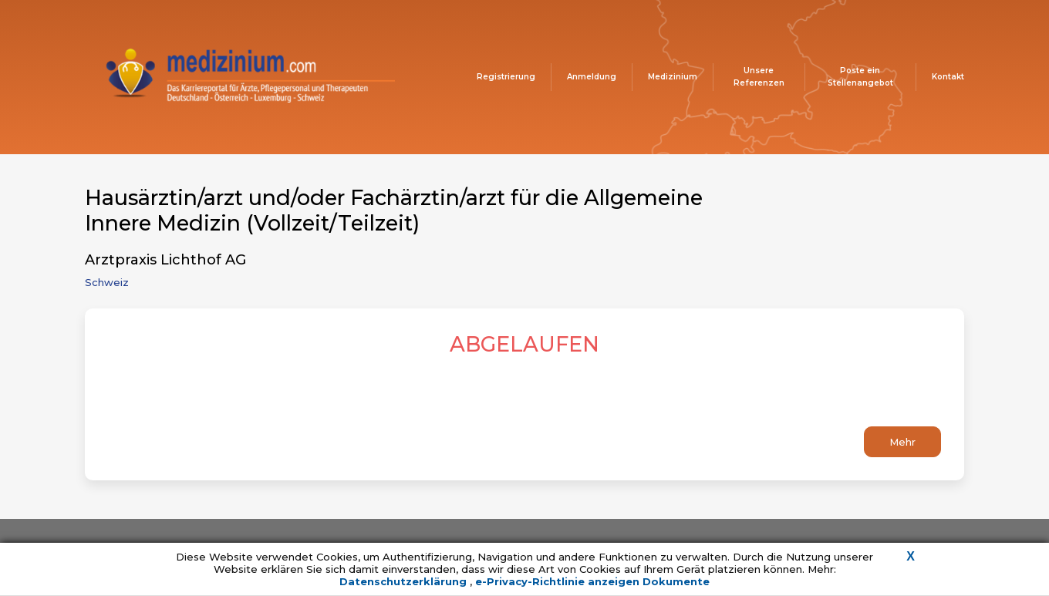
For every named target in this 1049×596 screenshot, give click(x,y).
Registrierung (506, 77)
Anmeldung (591, 77)
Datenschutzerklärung (404, 581)
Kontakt (948, 77)
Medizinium (672, 77)
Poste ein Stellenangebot (860, 77)
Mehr (902, 442)
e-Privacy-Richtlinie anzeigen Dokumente (592, 581)
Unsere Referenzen (759, 77)
